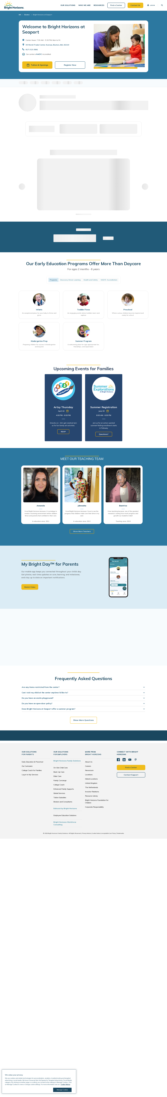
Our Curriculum (27, 766)
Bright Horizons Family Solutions (67, 761)
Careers (88, 766)
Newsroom (89, 770)
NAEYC (39, 54)
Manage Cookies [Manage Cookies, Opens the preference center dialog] (62, 1090)
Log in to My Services (30, 775)
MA (20, 15)
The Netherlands (91, 787)
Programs (53, 280)
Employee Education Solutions (64, 815)
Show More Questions (83, 720)
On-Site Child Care (60, 768)
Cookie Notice (96, 833)
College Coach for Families (32, 770)
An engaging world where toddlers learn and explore (83, 314)
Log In (151, 5)
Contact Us (135, 5)
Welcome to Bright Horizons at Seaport (53, 29)
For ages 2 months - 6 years (83, 269)
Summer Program (83, 341)
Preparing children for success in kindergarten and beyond (39, 346)
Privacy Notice (86, 833)
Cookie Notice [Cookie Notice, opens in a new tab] (65, 1084)
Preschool (127, 309)
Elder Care (57, 776)
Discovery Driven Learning (70, 280)
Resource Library (91, 796)
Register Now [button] (70, 65)
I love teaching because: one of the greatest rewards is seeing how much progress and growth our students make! (123, 513)
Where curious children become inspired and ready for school (128, 314)
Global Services (59, 793)
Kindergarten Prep (39, 341)
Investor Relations (92, 792)
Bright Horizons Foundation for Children (96, 801)
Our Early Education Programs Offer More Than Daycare (83, 264)
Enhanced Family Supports (63, 789)
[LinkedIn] (124, 759)
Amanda (41, 506)
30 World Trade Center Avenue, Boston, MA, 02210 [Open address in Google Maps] (47, 45)
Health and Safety (91, 280)
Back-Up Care (58, 772)
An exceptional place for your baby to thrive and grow (39, 314)
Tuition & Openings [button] (37, 65)
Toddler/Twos (83, 309)
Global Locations (91, 779)
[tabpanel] (63, 407)
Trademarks (120, 833)
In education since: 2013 (81, 521)
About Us (88, 762)
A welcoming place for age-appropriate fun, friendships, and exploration (83, 346)
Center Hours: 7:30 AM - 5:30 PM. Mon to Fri (43, 40)
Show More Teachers (82, 531)
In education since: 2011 (40, 521)
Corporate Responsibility (94, 807)
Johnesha (82, 506)
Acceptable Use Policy (108, 833)
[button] (67, 5)
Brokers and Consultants (62, 802)
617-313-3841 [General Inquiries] (32, 50)
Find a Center (116, 5)
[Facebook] (118, 759)
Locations (89, 775)
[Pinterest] (135, 759)
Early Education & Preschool (32, 762)
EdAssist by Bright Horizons (65, 808)
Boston (27, 15)
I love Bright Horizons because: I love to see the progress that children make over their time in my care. (82, 513)
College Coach (58, 785)
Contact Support (131, 775)
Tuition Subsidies (59, 798)
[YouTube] (129, 759)
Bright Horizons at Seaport (42, 15)
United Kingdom (91, 783)
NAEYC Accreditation (109, 280)
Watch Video (29, 587)
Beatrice (123, 506)
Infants (39, 309)
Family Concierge (59, 780)
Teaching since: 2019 (123, 521)
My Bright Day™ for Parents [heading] (49, 564)
